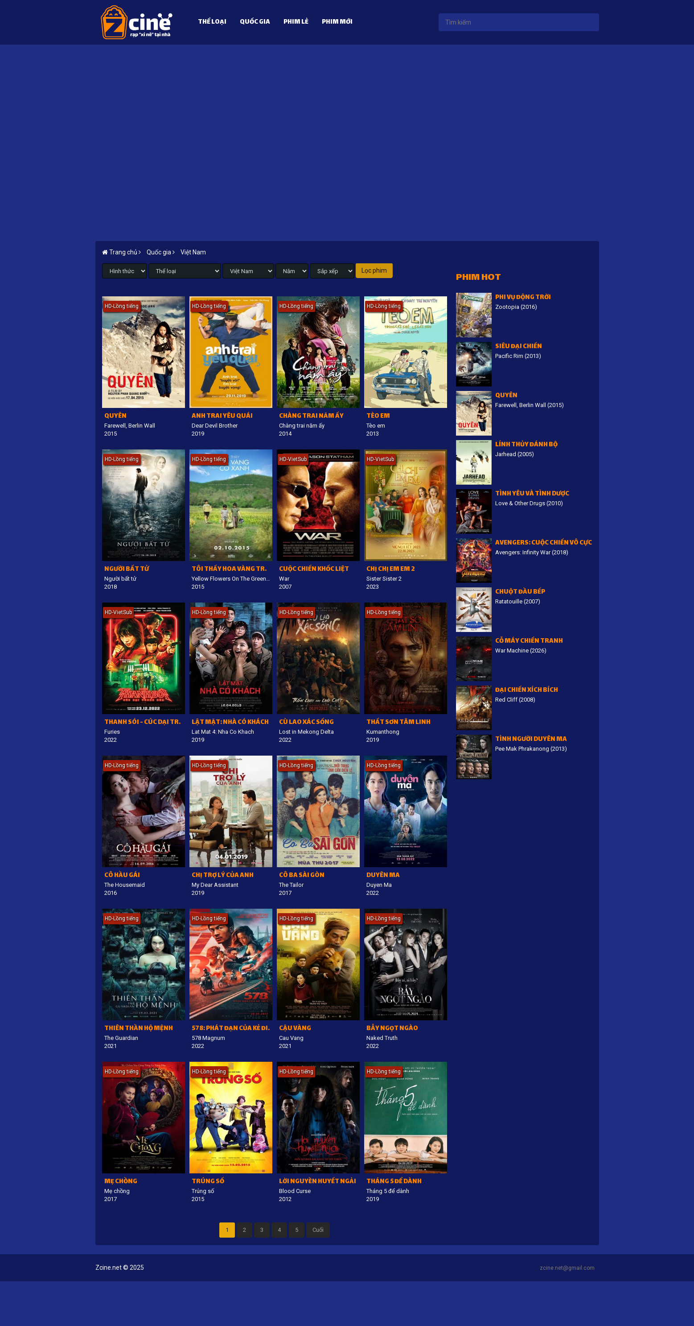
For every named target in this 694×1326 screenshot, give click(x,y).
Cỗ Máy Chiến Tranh (529, 641)
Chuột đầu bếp (520, 592)
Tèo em (378, 417)
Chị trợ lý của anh (223, 876)
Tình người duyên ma (531, 740)
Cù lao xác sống (306, 723)
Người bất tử (126, 570)
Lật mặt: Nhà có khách (230, 723)
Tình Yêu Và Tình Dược (532, 494)
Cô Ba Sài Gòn (301, 876)
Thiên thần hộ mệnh (138, 1029)
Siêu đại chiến (518, 347)
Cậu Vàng (295, 1029)
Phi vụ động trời (523, 298)
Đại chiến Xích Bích (526, 691)
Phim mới (337, 22)
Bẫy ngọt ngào (392, 1029)
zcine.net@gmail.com (567, 1268)
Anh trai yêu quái (222, 417)
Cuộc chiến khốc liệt (314, 570)
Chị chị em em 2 (390, 570)
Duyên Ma (383, 876)
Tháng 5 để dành (394, 1182)
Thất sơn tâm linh (398, 723)
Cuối (318, 1229)
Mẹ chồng (120, 1182)
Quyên (115, 417)
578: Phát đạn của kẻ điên (232, 1029)
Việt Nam (193, 252)
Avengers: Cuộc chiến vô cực (543, 543)
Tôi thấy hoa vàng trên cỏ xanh (232, 570)
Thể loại (212, 22)
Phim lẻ (295, 22)
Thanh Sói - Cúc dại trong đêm (144, 723)
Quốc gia (255, 22)
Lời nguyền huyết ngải (317, 1182)
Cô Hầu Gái (122, 876)
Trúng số (208, 1182)
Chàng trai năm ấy (311, 417)
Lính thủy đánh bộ (526, 445)
